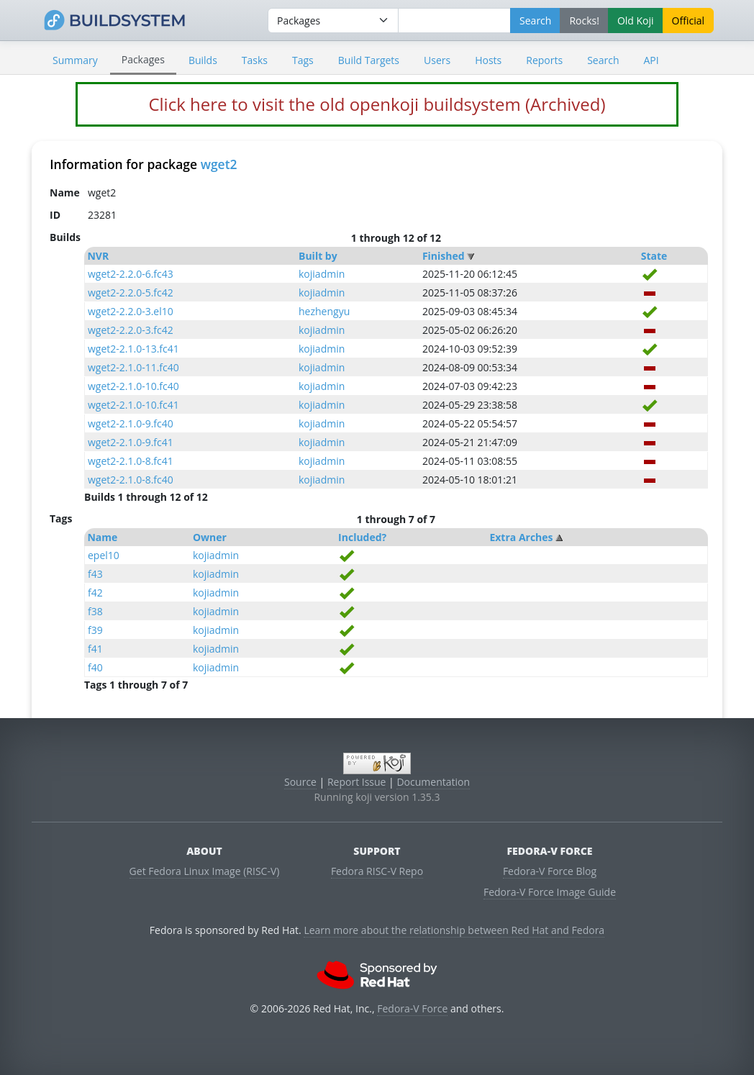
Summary (75, 60)
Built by (318, 256)
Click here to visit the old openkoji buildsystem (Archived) (376, 104)
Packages (143, 59)
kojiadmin (322, 274)
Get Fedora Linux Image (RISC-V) (205, 871)
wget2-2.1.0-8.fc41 (130, 461)
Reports (544, 60)
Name (102, 537)
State (654, 256)
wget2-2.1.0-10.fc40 (133, 386)
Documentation (433, 782)
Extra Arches (521, 537)
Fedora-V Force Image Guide (549, 892)
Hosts (488, 60)
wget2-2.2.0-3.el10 (130, 311)
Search (603, 60)
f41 (95, 649)
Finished (443, 256)
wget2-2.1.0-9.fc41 (130, 442)
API (650, 60)
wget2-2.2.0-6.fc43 (130, 274)
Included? (362, 537)
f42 (95, 592)
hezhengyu (324, 311)
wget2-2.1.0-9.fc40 (130, 423)
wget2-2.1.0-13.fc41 (133, 348)
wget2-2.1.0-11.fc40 (133, 367)
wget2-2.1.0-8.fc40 (130, 479)
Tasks (255, 60)
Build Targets (368, 60)
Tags (303, 60)
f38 (95, 611)
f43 (95, 574)
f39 (95, 630)
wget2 (219, 164)
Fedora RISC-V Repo (377, 871)
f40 (95, 667)
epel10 (103, 555)
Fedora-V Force (412, 1008)
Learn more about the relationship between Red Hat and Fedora (454, 930)
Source (300, 782)
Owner (210, 537)
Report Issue (356, 782)
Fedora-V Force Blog (549, 871)
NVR (98, 256)
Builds (202, 60)
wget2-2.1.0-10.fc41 (133, 405)
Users (437, 60)
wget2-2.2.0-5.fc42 (130, 292)
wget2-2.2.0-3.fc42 (130, 330)
